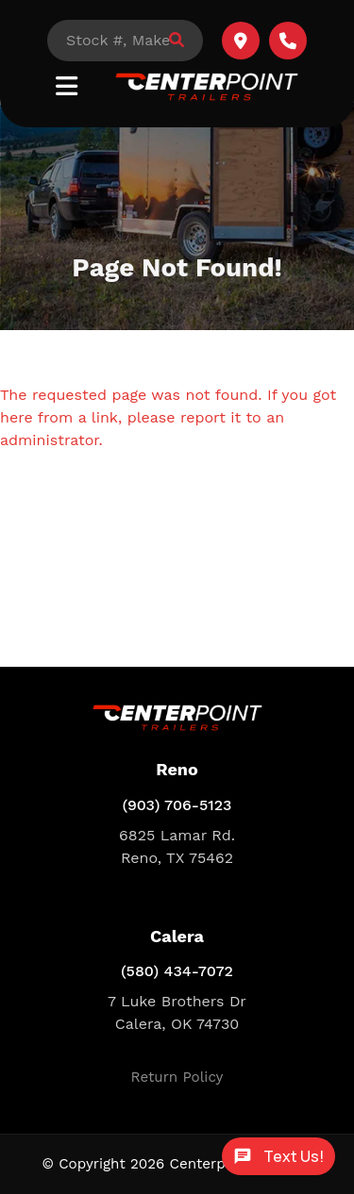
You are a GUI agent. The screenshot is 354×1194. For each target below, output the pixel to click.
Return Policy (177, 1077)
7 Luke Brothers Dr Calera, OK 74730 (177, 1012)
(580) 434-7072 (177, 971)
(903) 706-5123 (176, 805)
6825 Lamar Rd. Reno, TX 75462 (177, 846)
